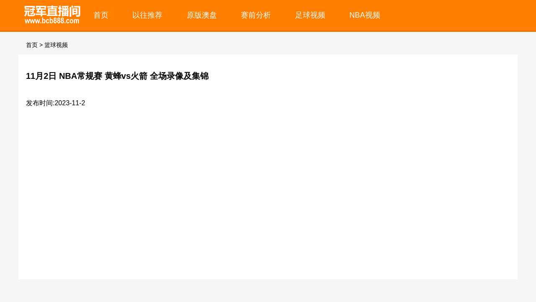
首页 (100, 14)
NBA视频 (364, 14)
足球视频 (310, 14)
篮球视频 (56, 45)
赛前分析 (256, 14)
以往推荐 (147, 14)
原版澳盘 (202, 14)
